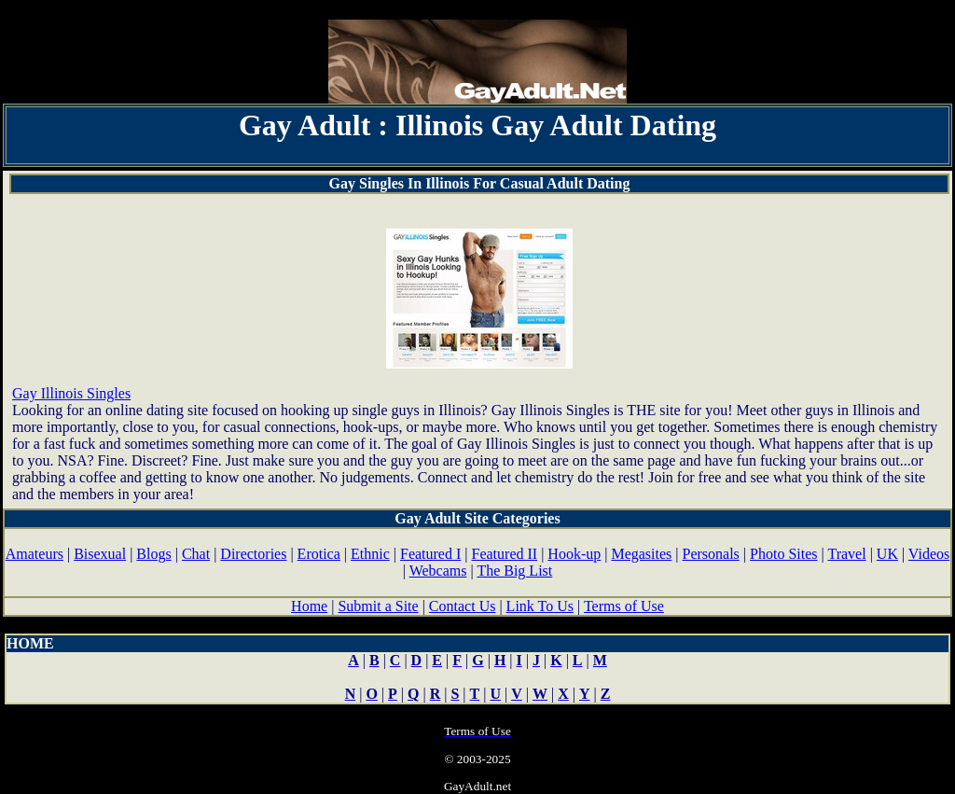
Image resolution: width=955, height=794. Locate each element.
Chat (196, 554)
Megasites (641, 554)
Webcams (438, 570)
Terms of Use (624, 606)
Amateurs (34, 554)
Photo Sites (783, 554)
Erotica (319, 554)
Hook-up (574, 554)
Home (309, 606)
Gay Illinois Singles (71, 393)
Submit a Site (378, 606)
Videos (928, 554)
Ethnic (370, 554)
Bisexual (100, 554)
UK (887, 554)
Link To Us (540, 606)
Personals (711, 554)
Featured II (505, 554)
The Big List (514, 570)
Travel (846, 554)
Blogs (153, 554)
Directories (253, 554)
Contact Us (462, 606)
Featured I (430, 554)
